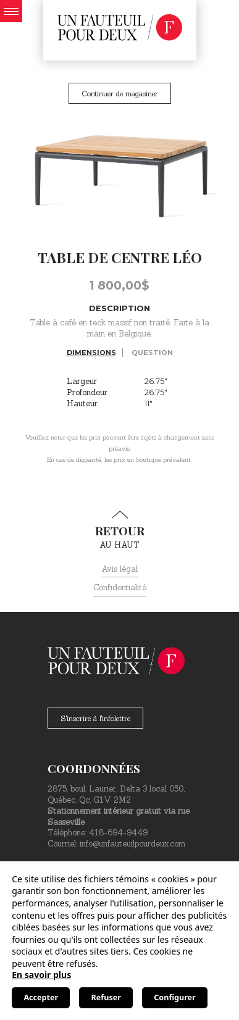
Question (152, 352)
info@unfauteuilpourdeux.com (132, 843)
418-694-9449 (118, 832)
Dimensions (91, 352)
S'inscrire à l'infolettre (95, 718)
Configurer (174, 997)
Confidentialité (119, 587)
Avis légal (119, 569)
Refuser (106, 997)
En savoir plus (41, 974)
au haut (119, 530)
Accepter (40, 997)
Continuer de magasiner (120, 93)
